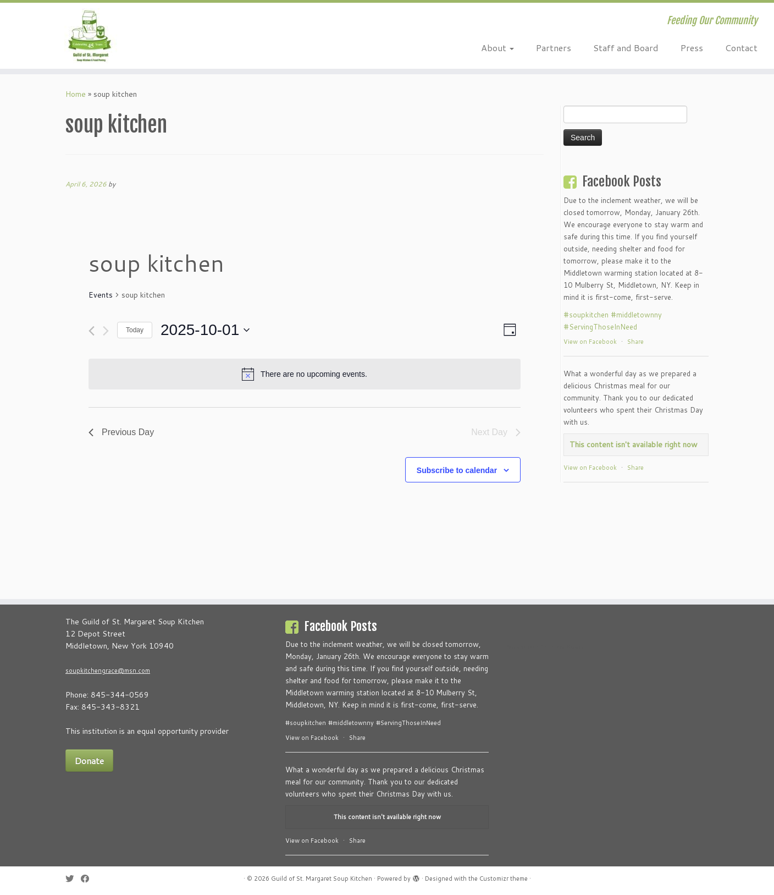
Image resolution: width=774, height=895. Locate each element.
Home (75, 94)
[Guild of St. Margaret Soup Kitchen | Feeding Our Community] (89, 35)
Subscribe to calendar (457, 470)
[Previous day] (92, 331)
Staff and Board (626, 47)
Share (635, 341)
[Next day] (106, 331)
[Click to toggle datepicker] (205, 330)
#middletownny (636, 315)
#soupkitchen (586, 315)
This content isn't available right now (634, 444)
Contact (741, 47)
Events (101, 294)
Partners (553, 47)
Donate (89, 760)
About (497, 47)
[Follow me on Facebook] (88, 879)
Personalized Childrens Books (544, 646)
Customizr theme (503, 878)
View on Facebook (590, 341)
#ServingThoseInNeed (600, 327)
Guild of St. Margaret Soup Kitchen (321, 878)
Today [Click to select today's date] (134, 330)
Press (692, 47)
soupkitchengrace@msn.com (107, 670)
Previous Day (121, 432)
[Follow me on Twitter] (73, 879)
